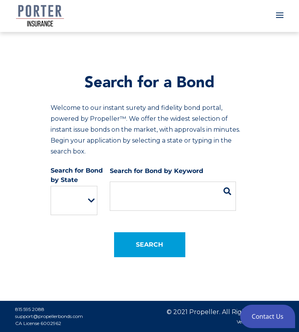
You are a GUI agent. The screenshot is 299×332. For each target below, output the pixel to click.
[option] (68, 200)
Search (149, 244)
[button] (267, 316)
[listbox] (74, 200)
